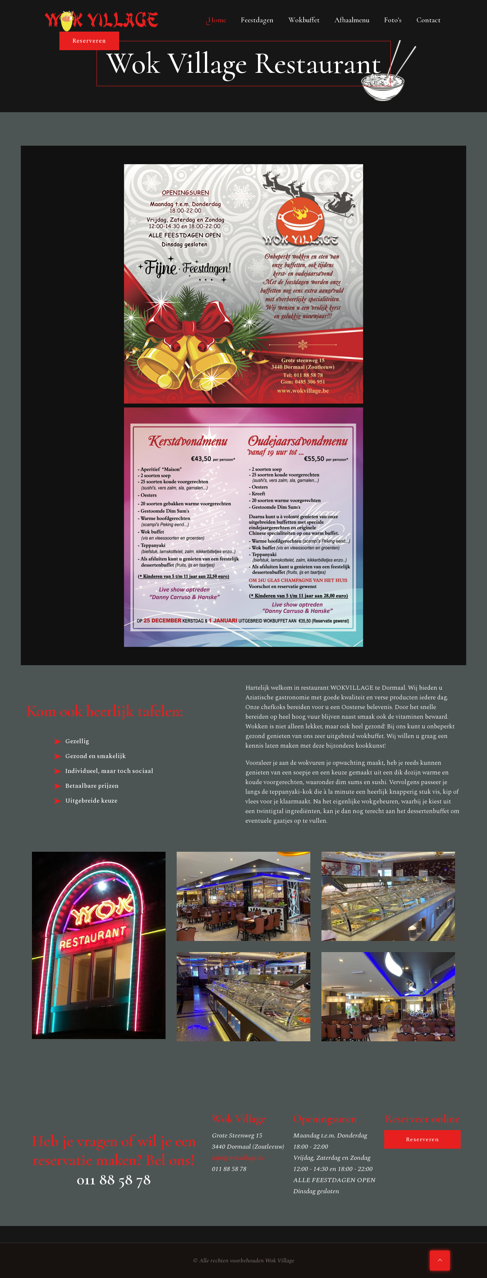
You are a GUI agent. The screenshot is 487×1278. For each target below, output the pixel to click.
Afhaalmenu (351, 20)
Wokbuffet (304, 20)
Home (217, 20)
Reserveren (89, 40)
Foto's (393, 20)
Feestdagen (257, 20)
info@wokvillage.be (238, 1158)
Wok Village (279, 1260)
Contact (428, 20)
